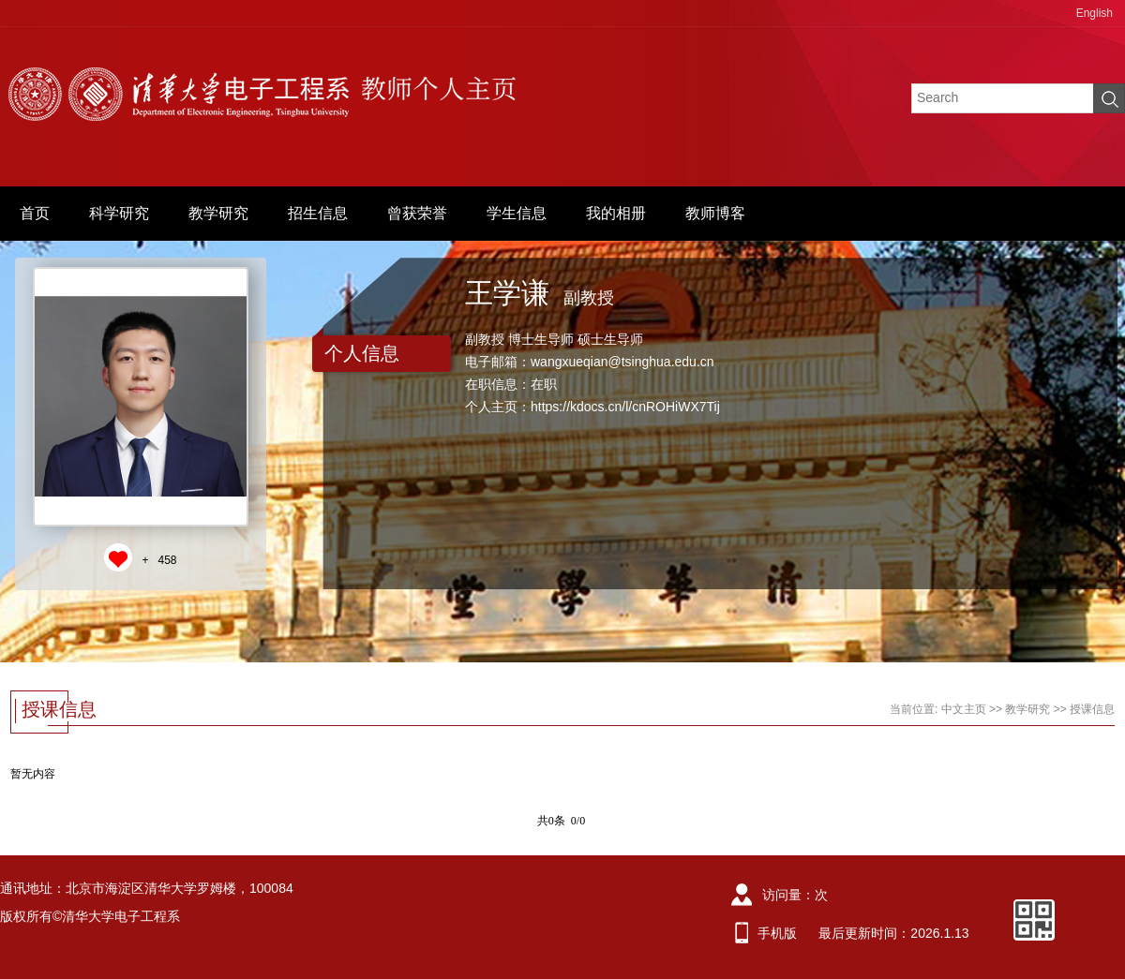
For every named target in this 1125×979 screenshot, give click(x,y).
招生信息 (318, 213)
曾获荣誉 (417, 213)
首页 (35, 213)
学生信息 (517, 213)
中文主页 (963, 709)
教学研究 (218, 213)
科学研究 (119, 213)
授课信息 (1092, 709)
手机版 (777, 933)
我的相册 (616, 213)
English (1094, 13)
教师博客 (715, 213)
